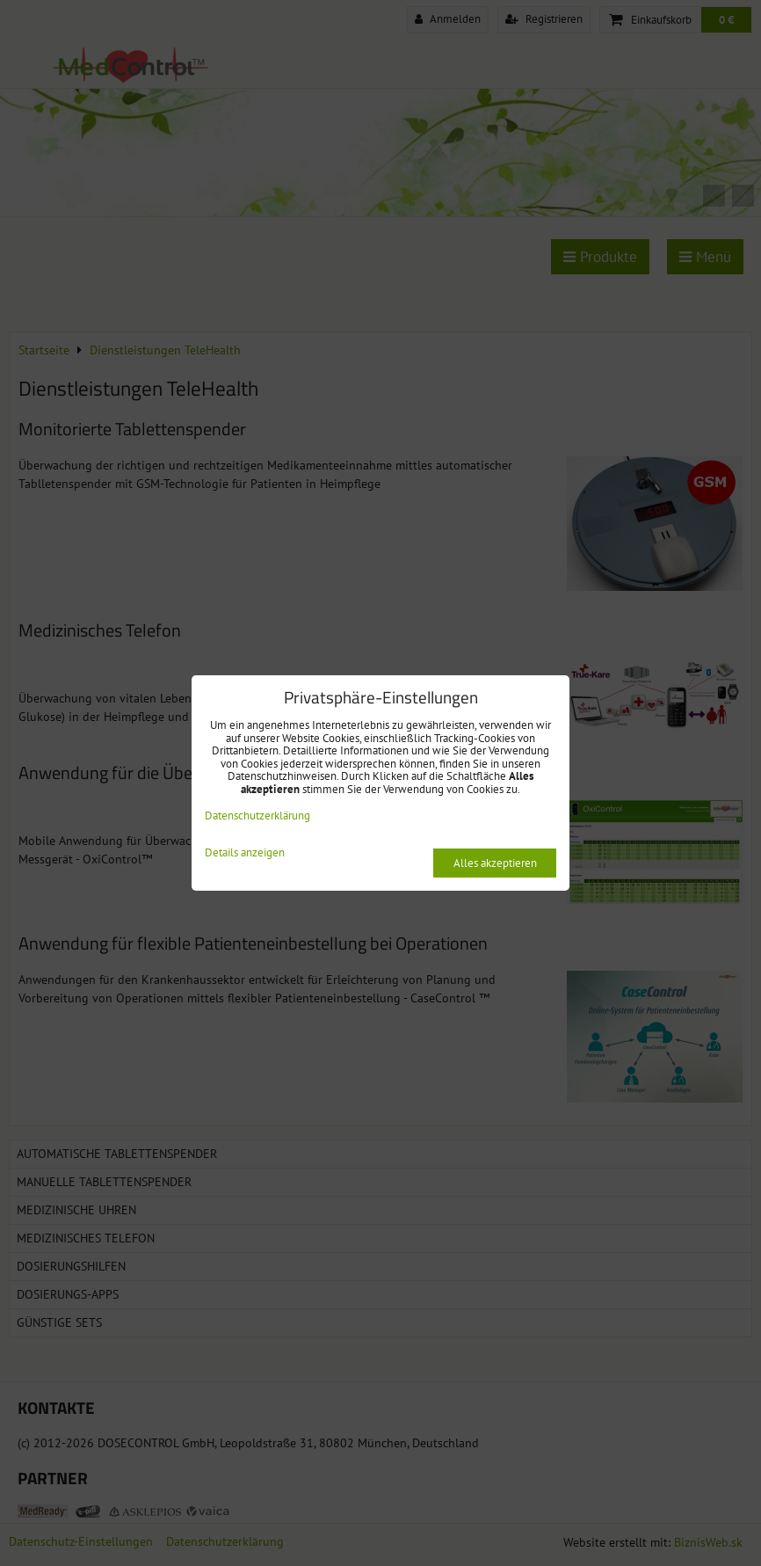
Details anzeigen (245, 853)
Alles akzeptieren (495, 863)
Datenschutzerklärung (257, 815)
